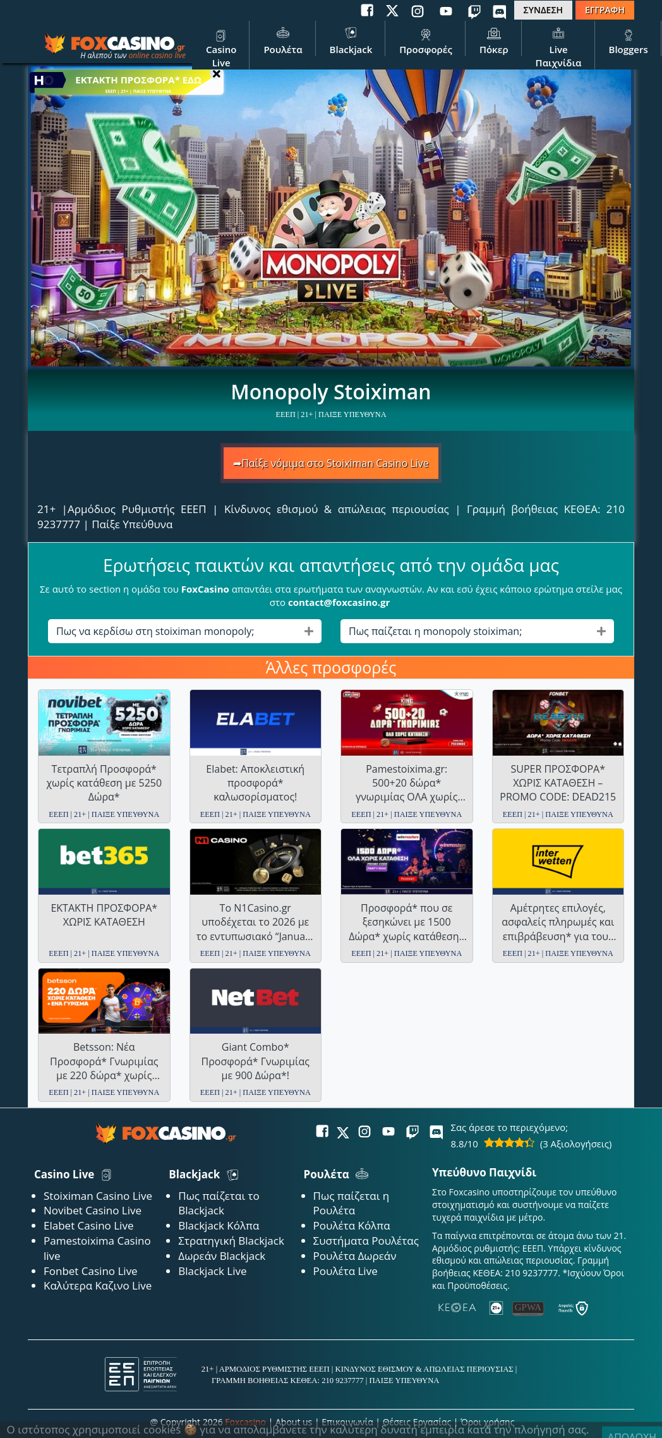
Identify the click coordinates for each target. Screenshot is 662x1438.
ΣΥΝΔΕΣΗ (543, 10)
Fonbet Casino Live (91, 1271)
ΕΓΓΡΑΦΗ (605, 10)
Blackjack (351, 40)
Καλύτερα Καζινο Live (98, 1285)
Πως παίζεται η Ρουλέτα (351, 1203)
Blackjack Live (212, 1271)
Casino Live (221, 46)
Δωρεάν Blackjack (221, 1255)
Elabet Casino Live (88, 1225)
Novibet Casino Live (92, 1210)
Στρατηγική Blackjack (231, 1240)
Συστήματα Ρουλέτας (366, 1240)
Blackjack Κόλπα (218, 1225)
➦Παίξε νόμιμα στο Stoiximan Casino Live (331, 463)
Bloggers (628, 40)
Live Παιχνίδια (559, 46)
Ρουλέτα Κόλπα (351, 1225)
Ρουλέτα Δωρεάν (355, 1255)
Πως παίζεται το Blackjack (219, 1203)
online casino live (157, 55)
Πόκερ (494, 40)
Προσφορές (425, 40)
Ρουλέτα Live (345, 1271)
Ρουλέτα (282, 40)
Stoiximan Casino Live (98, 1195)
